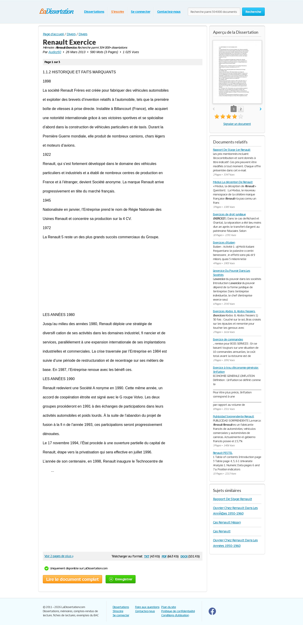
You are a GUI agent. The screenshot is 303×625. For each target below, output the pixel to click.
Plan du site (168, 607)
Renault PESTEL (222, 453)
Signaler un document (237, 124)
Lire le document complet (72, 579)
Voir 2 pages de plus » (58, 556)
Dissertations (94, 11)
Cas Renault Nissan (227, 522)
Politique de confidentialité (178, 611)
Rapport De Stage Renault (232, 499)
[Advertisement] (122, 276)
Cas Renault (222, 531)
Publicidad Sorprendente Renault (233, 416)
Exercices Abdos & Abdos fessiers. (234, 311)
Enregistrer (120, 579)
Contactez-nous (168, 11)
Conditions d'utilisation (175, 615)
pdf (164, 556)
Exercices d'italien (224, 242)
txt (146, 556)
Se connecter (140, 11)
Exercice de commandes (228, 339)
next (261, 109)
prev (214, 109)
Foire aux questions (147, 607)
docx (184, 556)
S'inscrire (117, 11)
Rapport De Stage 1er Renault (232, 150)
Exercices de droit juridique (229, 214)
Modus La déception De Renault (233, 182)
